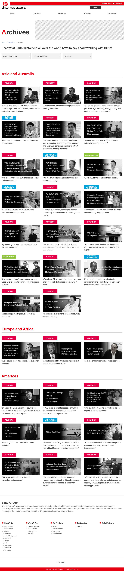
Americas (67, 56)
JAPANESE (95, 8)
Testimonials (87, 13)
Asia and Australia (10, 56)
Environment (56, 531)
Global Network (112, 13)
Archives (79, 526)
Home (3, 42)
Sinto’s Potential (8, 526)
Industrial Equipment (10, 536)
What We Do (37, 13)
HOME (12, 13)
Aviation (7, 540)
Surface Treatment (58, 528)
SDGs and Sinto (32, 528)
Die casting (8, 550)
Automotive (8, 538)
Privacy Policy (62, 562)
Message (30, 533)
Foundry (55, 526)
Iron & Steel (8, 547)
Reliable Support (8, 528)
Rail (6, 543)
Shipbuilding (8, 545)
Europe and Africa (40, 56)
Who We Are (62, 13)
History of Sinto (32, 531)
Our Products (57, 523)
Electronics (8, 533)
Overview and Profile (34, 526)
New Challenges (57, 533)
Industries (6, 531)
